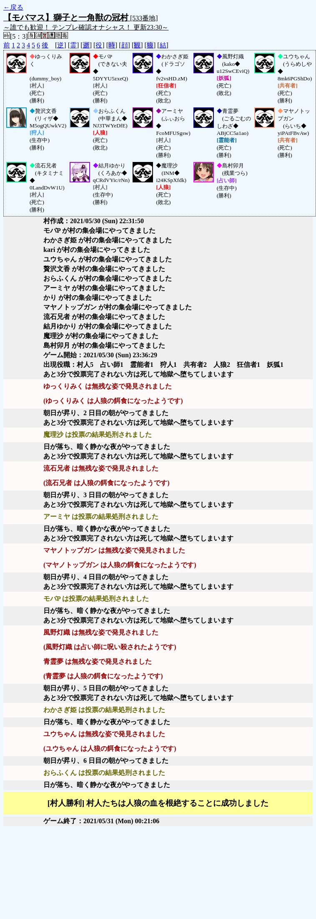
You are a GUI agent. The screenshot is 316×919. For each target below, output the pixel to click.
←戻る (13, 7)
